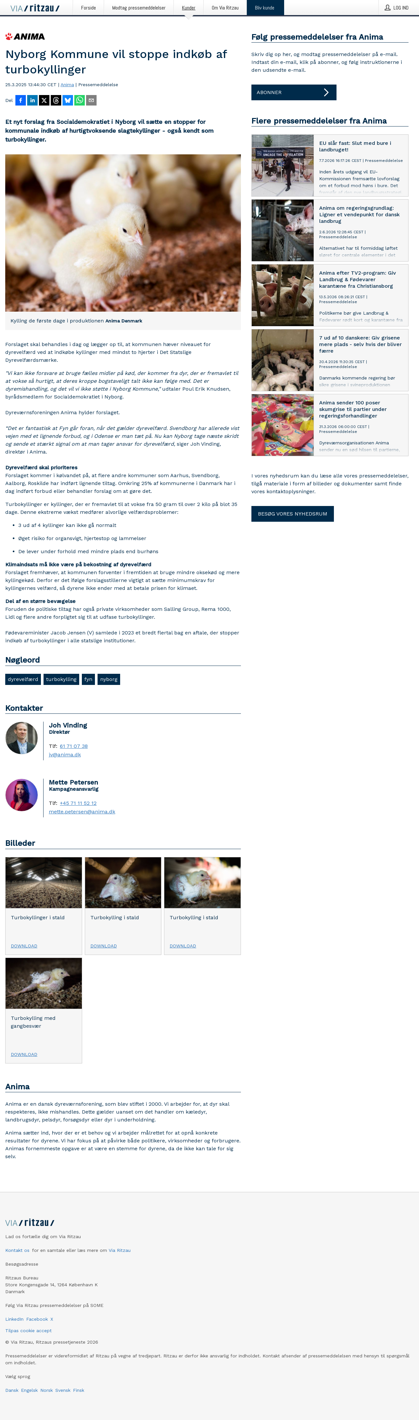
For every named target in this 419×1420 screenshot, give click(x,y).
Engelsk (29, 1390)
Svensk (62, 1390)
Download (24, 945)
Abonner (294, 92)
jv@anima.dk (65, 755)
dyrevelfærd (23, 679)
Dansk (11, 1390)
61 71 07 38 (74, 746)
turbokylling (61, 679)
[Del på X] (44, 101)
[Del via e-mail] (91, 101)
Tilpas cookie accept (28, 1330)
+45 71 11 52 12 (78, 803)
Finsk (78, 1390)
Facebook (37, 1319)
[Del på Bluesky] (68, 101)
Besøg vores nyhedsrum (292, 514)
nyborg (109, 679)
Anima (67, 84)
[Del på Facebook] (20, 101)
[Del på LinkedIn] (32, 101)
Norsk (46, 1390)
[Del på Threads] (56, 101)
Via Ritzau (120, 1250)
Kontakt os (17, 1250)
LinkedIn (14, 1319)
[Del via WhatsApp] (79, 101)
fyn (88, 679)
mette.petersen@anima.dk (82, 812)
